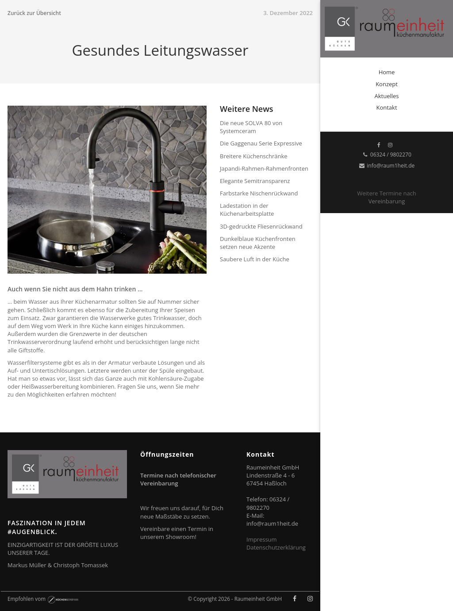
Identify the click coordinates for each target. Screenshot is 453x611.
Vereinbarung (387, 201)
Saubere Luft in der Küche (254, 259)
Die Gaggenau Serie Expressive (261, 143)
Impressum (261, 539)
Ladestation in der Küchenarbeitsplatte (247, 210)
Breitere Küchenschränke (254, 156)
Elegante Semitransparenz (255, 181)
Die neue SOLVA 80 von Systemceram (251, 127)
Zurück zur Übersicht (34, 13)
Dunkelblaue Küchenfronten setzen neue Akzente (258, 243)
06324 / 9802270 (386, 154)
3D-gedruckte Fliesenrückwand (261, 226)
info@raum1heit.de (387, 165)
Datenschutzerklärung (276, 547)
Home (387, 72)
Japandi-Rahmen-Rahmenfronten (264, 168)
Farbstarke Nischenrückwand (259, 193)
